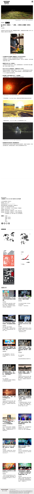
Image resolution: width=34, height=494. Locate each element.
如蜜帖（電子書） (8, 218)
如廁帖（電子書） (8, 217)
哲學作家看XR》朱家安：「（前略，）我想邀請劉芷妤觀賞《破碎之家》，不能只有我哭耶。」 (9, 373)
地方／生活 (7, 22)
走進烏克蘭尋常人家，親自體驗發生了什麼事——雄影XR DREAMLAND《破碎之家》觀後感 (24, 397)
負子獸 (6, 221)
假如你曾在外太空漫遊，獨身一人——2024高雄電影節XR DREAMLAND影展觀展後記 (9, 422)
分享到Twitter (4, 223)
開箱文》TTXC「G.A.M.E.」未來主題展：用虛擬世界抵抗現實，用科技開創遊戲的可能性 (24, 422)
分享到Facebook (2, 223)
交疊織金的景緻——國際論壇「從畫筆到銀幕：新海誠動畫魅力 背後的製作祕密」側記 (9, 348)
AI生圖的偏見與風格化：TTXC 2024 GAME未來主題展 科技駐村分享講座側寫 (9, 299)
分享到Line (7, 223)
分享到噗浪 (9, 223)
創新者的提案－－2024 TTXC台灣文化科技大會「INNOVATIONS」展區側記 (24, 323)
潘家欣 (3, 28)
